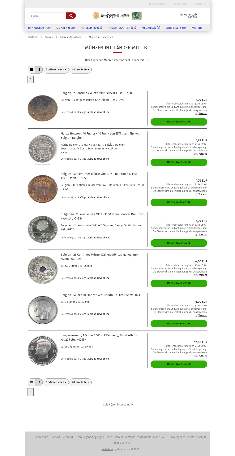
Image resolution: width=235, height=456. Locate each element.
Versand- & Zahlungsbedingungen (83, 437)
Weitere (196, 27)
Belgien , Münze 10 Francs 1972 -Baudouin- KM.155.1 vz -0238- (102, 295)
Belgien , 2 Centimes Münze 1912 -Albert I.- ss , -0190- (97, 93)
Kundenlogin (179, 3)
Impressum (41, 437)
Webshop (107, 449)
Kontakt (55, 437)
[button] (31, 69)
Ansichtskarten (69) (122, 27)
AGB (164, 437)
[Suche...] (71, 15)
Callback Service (120, 443)
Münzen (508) (65, 27)
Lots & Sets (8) (176, 27)
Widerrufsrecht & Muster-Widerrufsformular (133, 437)
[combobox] (56, 69)
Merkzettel (200, 3)
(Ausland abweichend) (98, 112)
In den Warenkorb (179, 121)
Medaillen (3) (151, 27)
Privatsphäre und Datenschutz (188, 437)
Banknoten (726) (39, 27)
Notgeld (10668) (91, 27)
